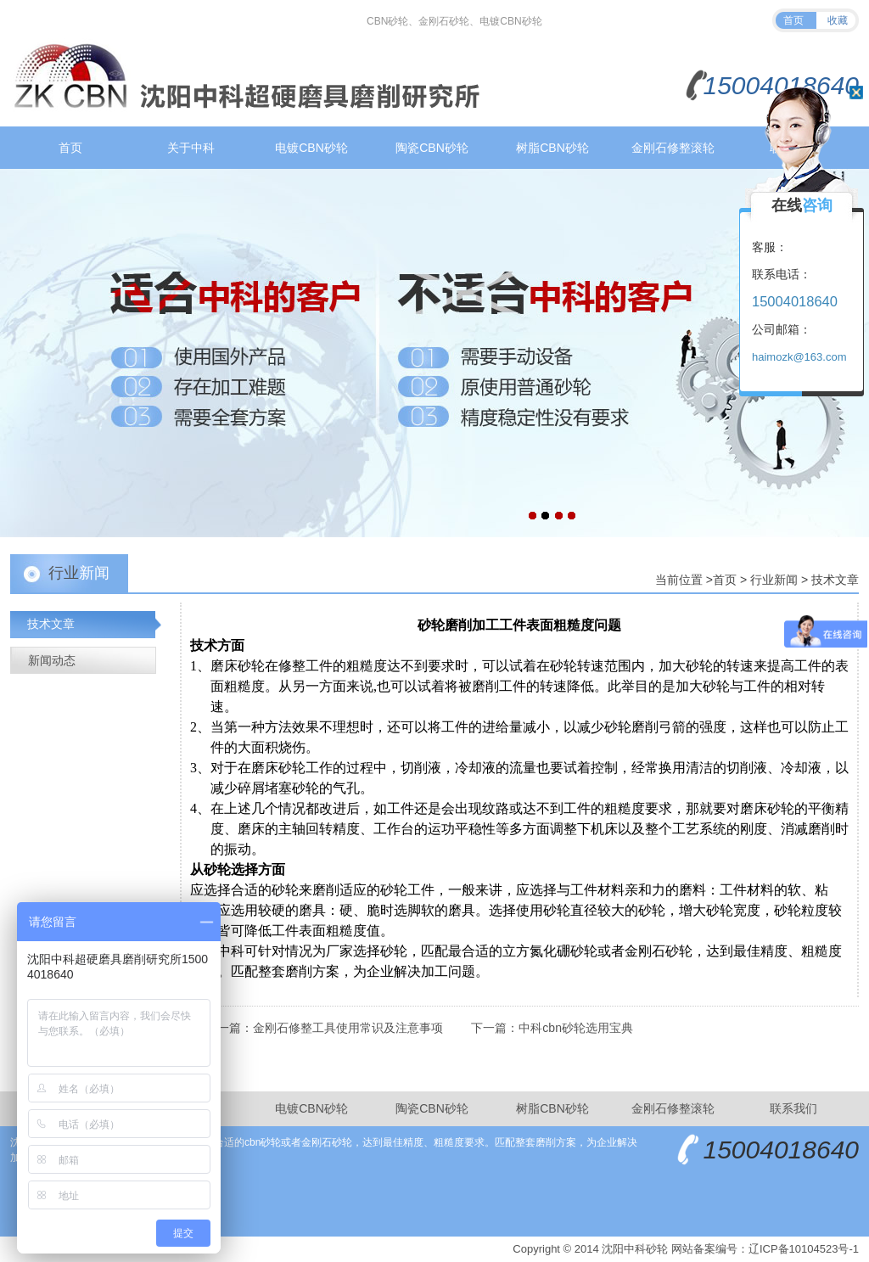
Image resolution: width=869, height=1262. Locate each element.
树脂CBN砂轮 (552, 147)
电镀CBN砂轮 (311, 147)
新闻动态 (52, 660)
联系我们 (793, 1108)
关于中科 (191, 147)
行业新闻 (774, 579)
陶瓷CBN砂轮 (431, 147)
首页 (793, 20)
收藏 (837, 20)
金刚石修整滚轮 (673, 147)
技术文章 (835, 579)
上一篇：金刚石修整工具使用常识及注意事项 (324, 1028)
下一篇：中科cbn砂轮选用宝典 (552, 1028)
